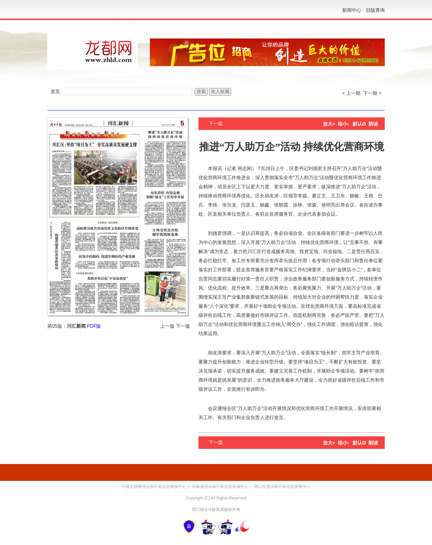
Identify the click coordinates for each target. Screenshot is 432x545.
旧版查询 (375, 10)
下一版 (183, 326)
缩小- (343, 124)
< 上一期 (351, 93)
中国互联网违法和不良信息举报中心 (154, 486)
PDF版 (94, 326)
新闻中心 (351, 10)
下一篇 (216, 123)
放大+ (329, 124)
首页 (55, 91)
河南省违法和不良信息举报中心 (220, 486)
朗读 (373, 124)
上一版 (167, 326)
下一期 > (372, 93)
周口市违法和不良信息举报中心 (282, 486)
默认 (359, 124)
